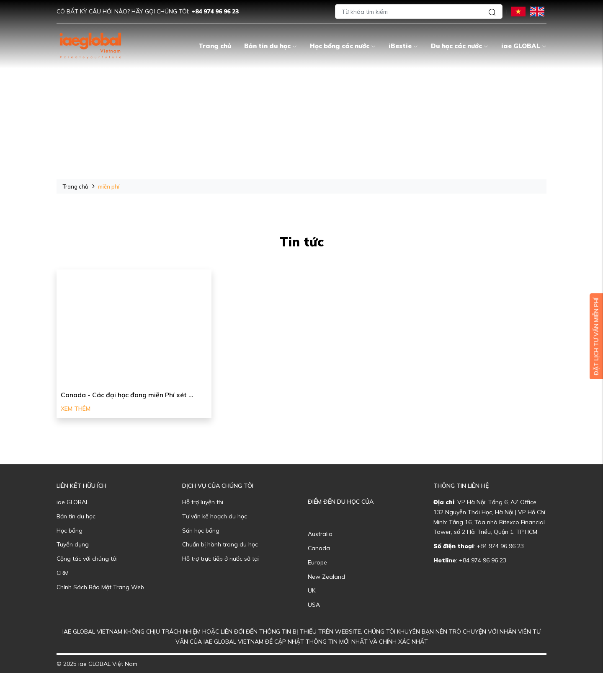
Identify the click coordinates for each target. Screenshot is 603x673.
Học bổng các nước (343, 46)
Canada (319, 548)
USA (314, 604)
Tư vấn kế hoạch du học (214, 516)
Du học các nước (459, 46)
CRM (63, 573)
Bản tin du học (270, 46)
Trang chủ (214, 46)
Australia (320, 534)
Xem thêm (75, 408)
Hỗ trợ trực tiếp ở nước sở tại (220, 558)
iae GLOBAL (523, 46)
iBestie (403, 46)
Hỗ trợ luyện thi (202, 502)
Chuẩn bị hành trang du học (220, 544)
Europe (317, 562)
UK (311, 590)
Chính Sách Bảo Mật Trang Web (100, 587)
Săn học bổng (200, 530)
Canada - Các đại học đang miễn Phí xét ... (127, 395)
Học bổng (69, 530)
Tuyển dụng (73, 544)
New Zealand (326, 576)
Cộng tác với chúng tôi (87, 558)
